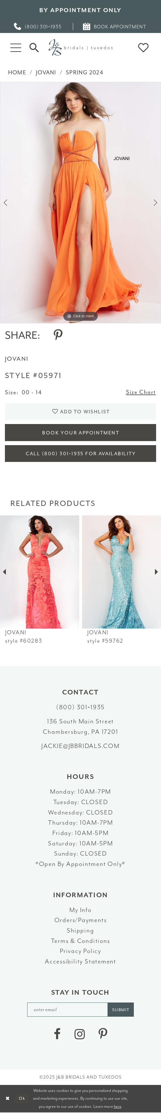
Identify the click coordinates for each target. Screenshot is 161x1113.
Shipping (80, 931)
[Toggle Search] (34, 47)
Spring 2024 (84, 72)
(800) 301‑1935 (80, 707)
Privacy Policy (80, 952)
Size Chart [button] (141, 392)
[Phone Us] (38, 26)
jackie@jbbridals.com (80, 746)
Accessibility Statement (80, 962)
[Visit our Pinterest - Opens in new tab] (103, 1035)
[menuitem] (38, 26)
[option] (80, 202)
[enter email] (80, 1010)
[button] (15, 47)
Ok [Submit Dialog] (22, 1099)
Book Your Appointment (81, 433)
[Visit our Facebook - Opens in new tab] (57, 1035)
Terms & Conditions (80, 941)
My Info (80, 910)
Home (17, 72)
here (117, 1107)
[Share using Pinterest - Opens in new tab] (58, 335)
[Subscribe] (121, 1010)
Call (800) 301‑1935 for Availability (80, 454)
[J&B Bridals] (80, 47)
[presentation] (39, 572)
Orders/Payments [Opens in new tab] (80, 921)
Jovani (46, 72)
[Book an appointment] (115, 26)
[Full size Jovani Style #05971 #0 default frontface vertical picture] (80, 202)
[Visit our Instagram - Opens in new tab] (80, 1035)
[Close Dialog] (7, 1099)
